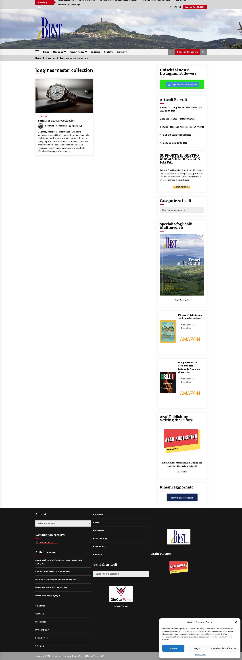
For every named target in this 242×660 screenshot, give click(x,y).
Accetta (173, 648)
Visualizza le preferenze (223, 648)
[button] (235, 622)
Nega (197, 648)
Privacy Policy (200, 655)
